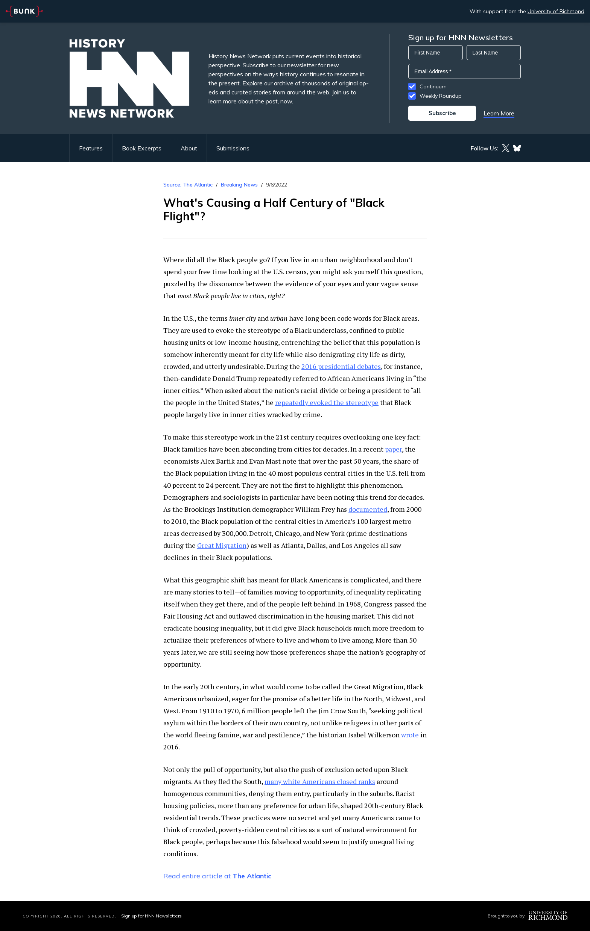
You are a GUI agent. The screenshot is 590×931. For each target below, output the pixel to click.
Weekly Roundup (441, 95)
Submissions (232, 148)
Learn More (499, 113)
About (189, 148)
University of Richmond (556, 11)
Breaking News (239, 184)
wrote (410, 734)
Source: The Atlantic (188, 184)
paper (393, 448)
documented (367, 509)
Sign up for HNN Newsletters (151, 916)
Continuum (433, 86)
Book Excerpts (141, 148)
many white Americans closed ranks (320, 781)
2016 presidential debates (341, 366)
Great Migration (221, 545)
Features (91, 148)
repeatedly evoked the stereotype (327, 402)
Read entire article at (217, 876)
